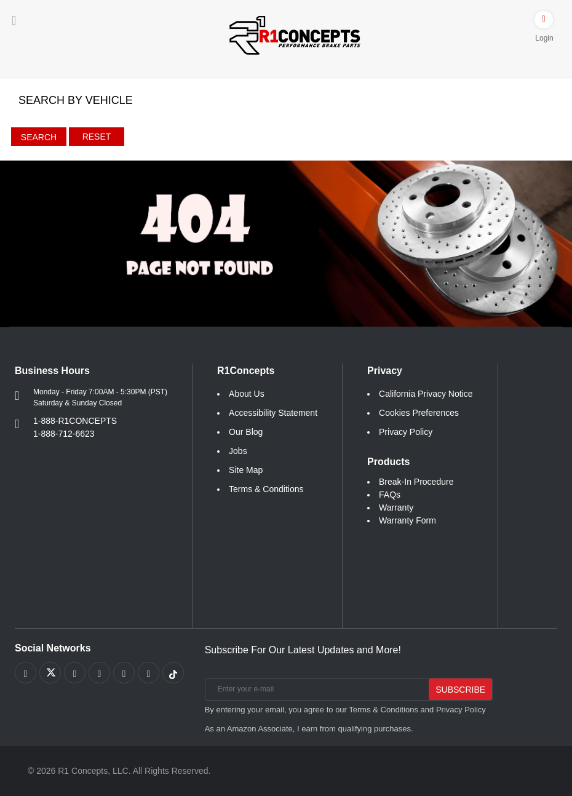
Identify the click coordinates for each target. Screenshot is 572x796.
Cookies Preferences (419, 413)
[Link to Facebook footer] (25, 672)
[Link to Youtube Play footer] (74, 672)
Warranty (396, 507)
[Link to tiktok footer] (173, 672)
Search (39, 137)
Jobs (238, 451)
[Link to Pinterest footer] (99, 672)
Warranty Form (407, 520)
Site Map (246, 470)
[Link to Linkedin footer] (148, 672)
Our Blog (246, 432)
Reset (96, 136)
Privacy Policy (405, 432)
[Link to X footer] (50, 672)
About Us (246, 394)
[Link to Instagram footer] (124, 672)
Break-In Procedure (416, 482)
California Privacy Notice (426, 394)
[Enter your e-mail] (315, 689)
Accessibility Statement (273, 413)
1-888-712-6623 (64, 434)
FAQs (389, 494)
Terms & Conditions (266, 489)
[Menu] (14, 20)
